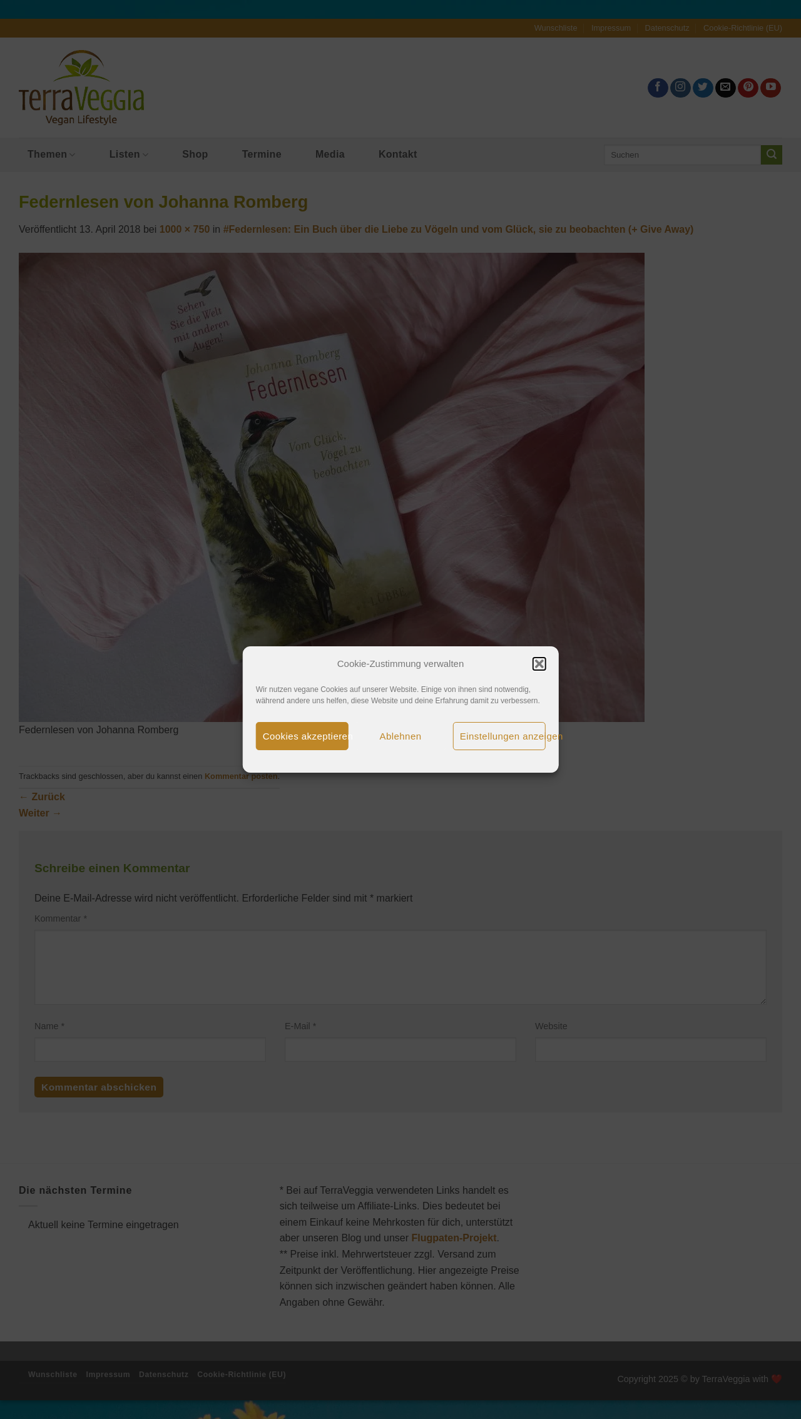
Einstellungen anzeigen (503, 736)
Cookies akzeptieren (306, 736)
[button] (539, 664)
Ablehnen (401, 736)
